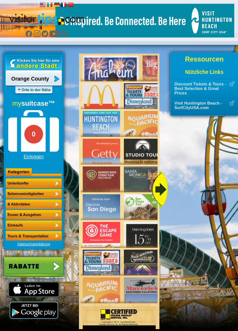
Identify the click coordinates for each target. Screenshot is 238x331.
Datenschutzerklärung (33, 244)
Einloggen (33, 156)
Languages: (29, 4)
